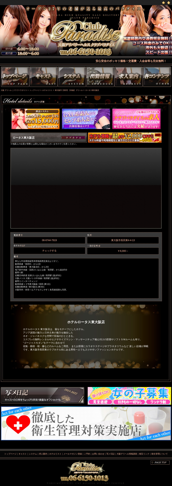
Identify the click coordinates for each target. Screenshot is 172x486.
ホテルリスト (55, 454)
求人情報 (128, 77)
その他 (157, 77)
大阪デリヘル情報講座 (127, 454)
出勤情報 (100, 77)
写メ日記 (42, 396)
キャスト (43, 77)
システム (72, 77)
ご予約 (87, 454)
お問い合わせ (98, 454)
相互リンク (144, 454)
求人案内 (43, 454)
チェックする (49, 250)
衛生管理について (159, 454)
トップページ (14, 77)
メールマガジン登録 (73, 454)
